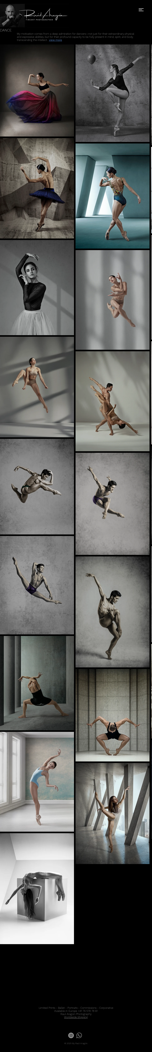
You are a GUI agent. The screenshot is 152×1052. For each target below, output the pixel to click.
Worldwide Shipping (76, 1017)
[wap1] (79, 1035)
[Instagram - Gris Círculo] (71, 1035)
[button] (141, 9)
